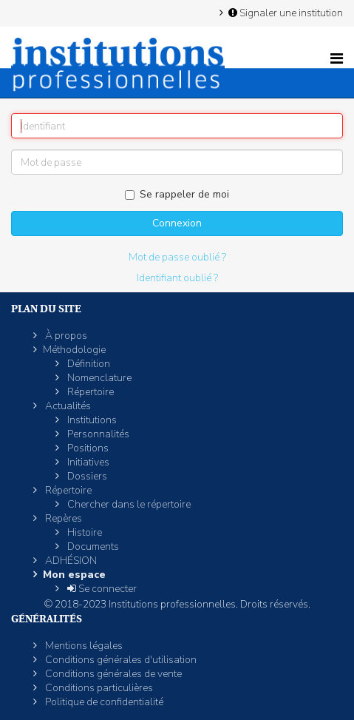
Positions (87, 448)
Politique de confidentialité (103, 702)
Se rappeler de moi (177, 194)
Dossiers (86, 476)
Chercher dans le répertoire (128, 504)
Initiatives (87, 462)
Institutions (91, 420)
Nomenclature (98, 378)
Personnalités (97, 434)
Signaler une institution (284, 12)
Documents (92, 546)
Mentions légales (83, 646)
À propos (65, 336)
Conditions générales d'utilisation (120, 660)
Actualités (67, 406)
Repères (62, 518)
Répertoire (89, 392)
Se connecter (101, 589)
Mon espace (74, 575)
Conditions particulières (98, 688)
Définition (87, 364)
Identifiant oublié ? (177, 278)
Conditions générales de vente (112, 674)
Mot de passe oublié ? (177, 257)
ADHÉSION (70, 561)
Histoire (83, 532)
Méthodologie (74, 350)
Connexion (177, 223)
